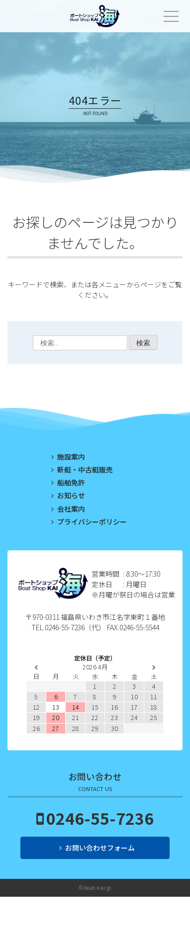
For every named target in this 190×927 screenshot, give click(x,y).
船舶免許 (71, 482)
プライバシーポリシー (92, 522)
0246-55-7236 (100, 817)
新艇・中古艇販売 (85, 469)
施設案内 (71, 457)
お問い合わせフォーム (100, 848)
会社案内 (71, 509)
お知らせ (71, 495)
